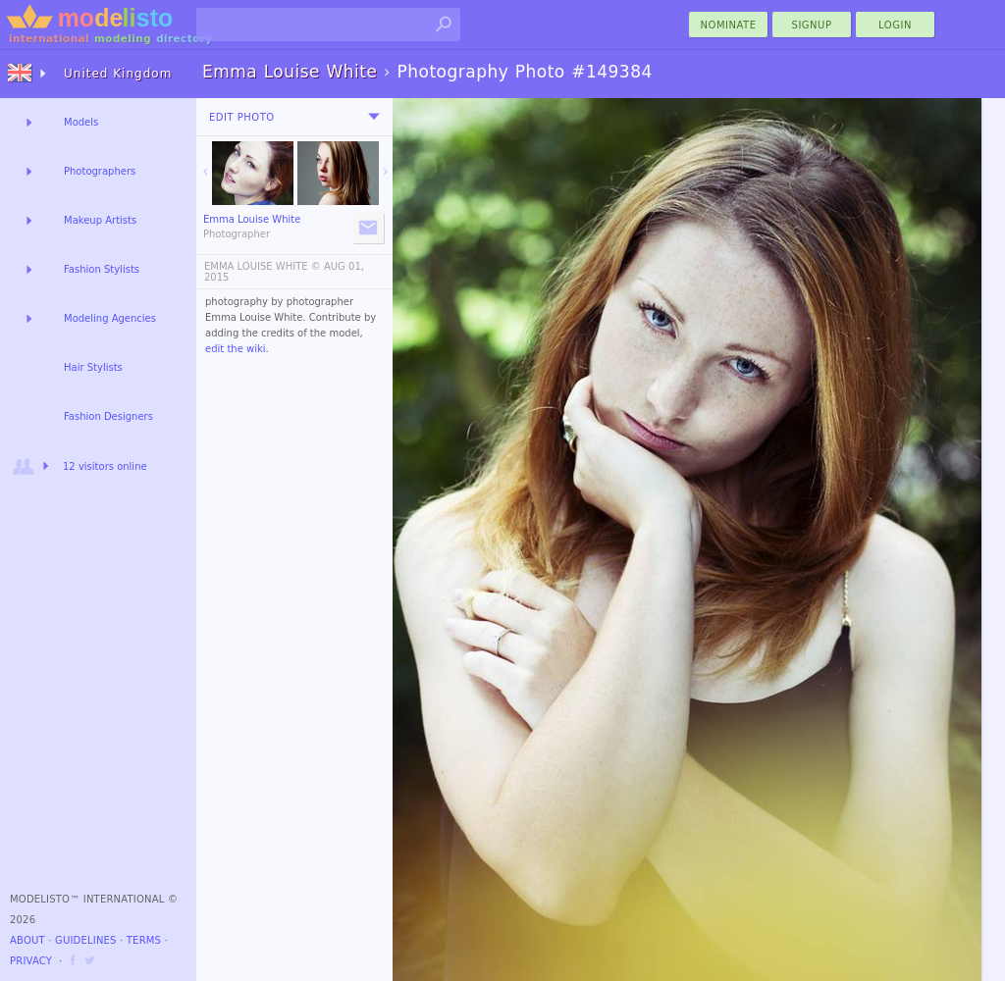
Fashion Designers (108, 416)
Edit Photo (242, 117)
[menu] (374, 116)
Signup (812, 25)
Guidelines (86, 940)
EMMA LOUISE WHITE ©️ (262, 266)
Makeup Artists (100, 220)
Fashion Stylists (101, 269)
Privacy (31, 960)
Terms (144, 940)
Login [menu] (895, 25)
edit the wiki (235, 348)
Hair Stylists (93, 367)
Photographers (99, 171)
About (27, 940)
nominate (729, 25)
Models (81, 122)
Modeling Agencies (110, 318)
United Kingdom (118, 73)
